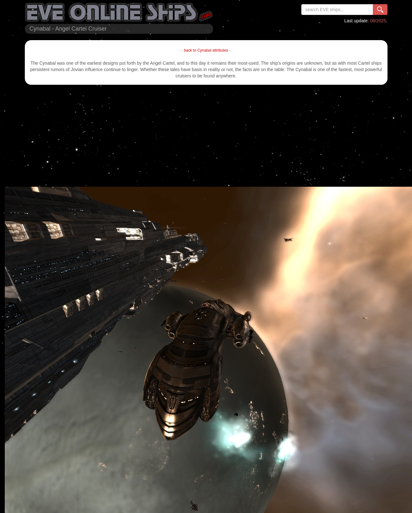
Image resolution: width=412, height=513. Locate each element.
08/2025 (378, 20)
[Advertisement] (206, 135)
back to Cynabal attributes (206, 50)
